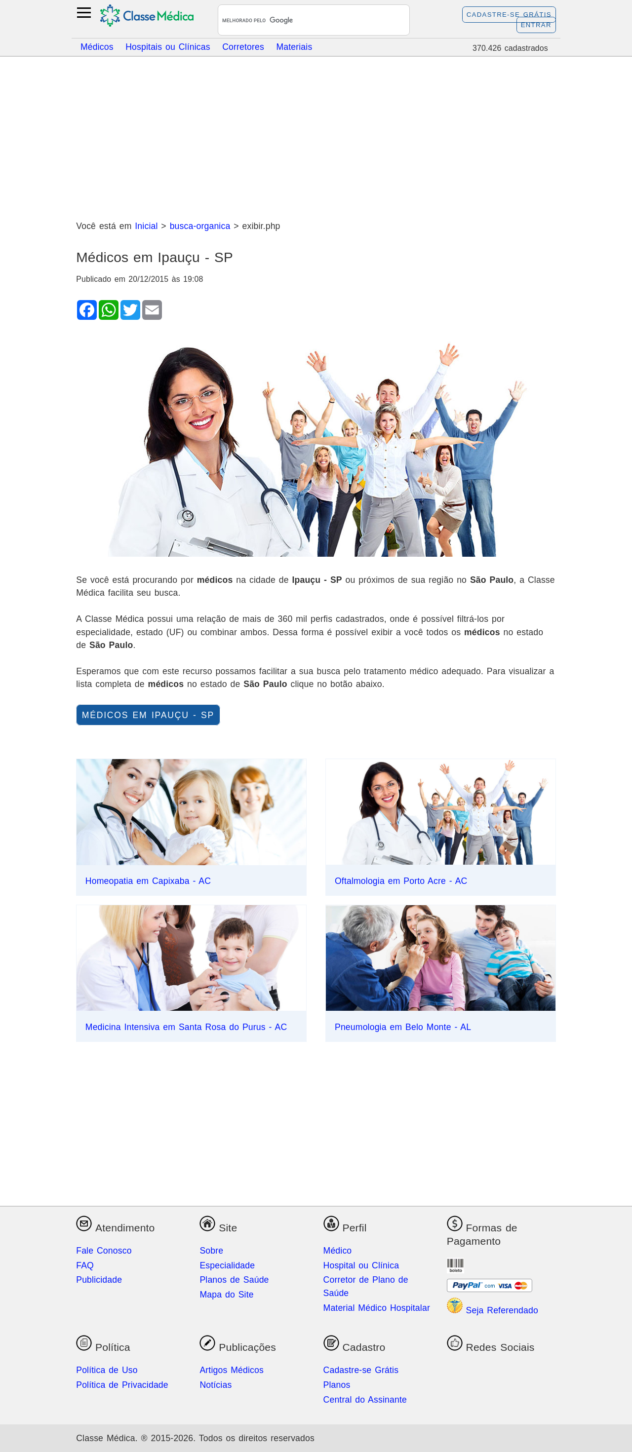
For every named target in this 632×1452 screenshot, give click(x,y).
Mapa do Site (226, 1294)
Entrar (536, 25)
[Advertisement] (316, 135)
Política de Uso (107, 1370)
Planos (337, 1385)
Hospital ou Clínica (361, 1265)
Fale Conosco (103, 1251)
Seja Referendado (492, 1310)
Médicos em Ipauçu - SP (148, 715)
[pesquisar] (302, 21)
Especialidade (227, 1265)
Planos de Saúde (234, 1280)
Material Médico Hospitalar (376, 1308)
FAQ (85, 1265)
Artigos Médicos (231, 1370)
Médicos (97, 46)
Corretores (243, 46)
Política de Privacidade (122, 1385)
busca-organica (200, 226)
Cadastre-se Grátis (509, 14)
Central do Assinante (365, 1400)
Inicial (146, 226)
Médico (337, 1251)
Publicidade (99, 1280)
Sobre (211, 1251)
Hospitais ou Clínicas (167, 46)
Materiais (294, 46)
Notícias (215, 1385)
